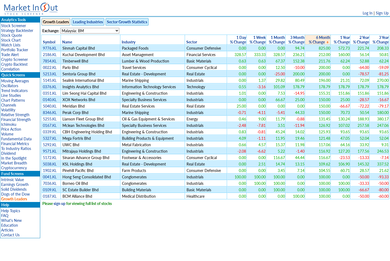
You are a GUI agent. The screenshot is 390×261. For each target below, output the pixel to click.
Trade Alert (10, 54)
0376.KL (50, 86)
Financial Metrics (15, 143)
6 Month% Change (319, 39)
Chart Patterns (13, 100)
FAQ (4, 215)
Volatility (8, 110)
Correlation (10, 69)
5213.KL (50, 74)
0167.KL (50, 125)
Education (9, 225)
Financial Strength (16, 119)
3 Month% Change (296, 39)
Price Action (11, 129)
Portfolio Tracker (14, 49)
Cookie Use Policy (217, 254)
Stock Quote (11, 35)
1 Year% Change (342, 39)
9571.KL (50, 151)
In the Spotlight (14, 158)
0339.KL (50, 132)
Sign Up (382, 13)
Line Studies (11, 95)
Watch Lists (10, 45)
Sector (191, 42)
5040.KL (50, 106)
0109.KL (50, 190)
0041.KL (50, 177)
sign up (59, 203)
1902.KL (50, 170)
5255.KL (50, 119)
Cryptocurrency (14, 168)
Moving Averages (15, 81)
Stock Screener (13, 25)
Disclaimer (133, 254)
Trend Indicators (14, 90)
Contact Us (10, 235)
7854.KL (50, 61)
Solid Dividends (14, 189)
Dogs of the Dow (15, 194)
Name (67, 42)
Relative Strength (15, 114)
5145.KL (50, 80)
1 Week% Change (258, 39)
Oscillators (9, 85)
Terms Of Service (186, 254)
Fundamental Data (16, 139)
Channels (8, 105)
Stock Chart (11, 40)
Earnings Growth (15, 184)
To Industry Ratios (16, 148)
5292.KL (50, 144)
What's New (11, 220)
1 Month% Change (277, 39)
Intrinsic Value (12, 179)
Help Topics (10, 210)
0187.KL (50, 196)
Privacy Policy (157, 254)
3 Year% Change (381, 39)
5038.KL (50, 164)
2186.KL (50, 54)
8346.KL (50, 112)
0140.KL (50, 99)
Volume (7, 134)
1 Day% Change (238, 39)
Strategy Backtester (17, 30)
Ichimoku (8, 124)
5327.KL (50, 138)
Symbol (49, 42)
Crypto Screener (14, 59)
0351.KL (50, 93)
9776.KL (50, 48)
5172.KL (50, 157)
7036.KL (50, 183)
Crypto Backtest (14, 64)
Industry (128, 42)
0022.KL (50, 67)
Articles (7, 230)
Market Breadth (14, 163)
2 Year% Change (361, 39)
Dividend (8, 153)
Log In (368, 13)
